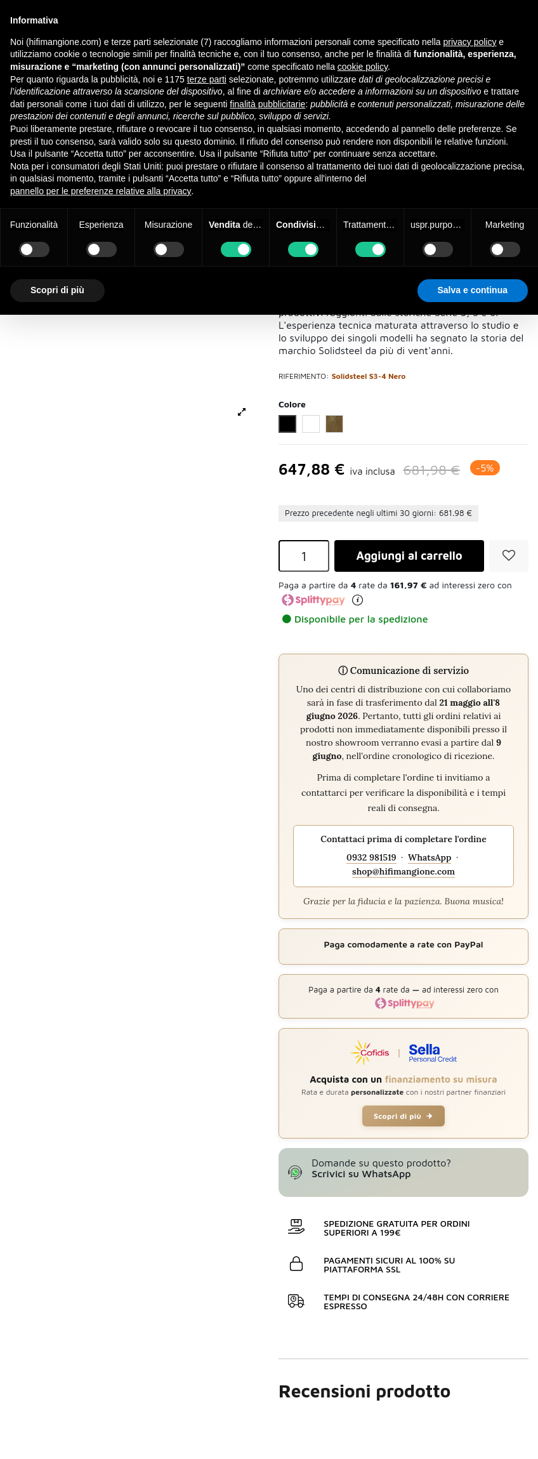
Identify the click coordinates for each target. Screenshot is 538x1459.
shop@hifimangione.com (403, 872)
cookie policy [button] (363, 67)
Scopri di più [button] (57, 290)
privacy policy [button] (469, 42)
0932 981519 (371, 858)
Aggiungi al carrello (409, 556)
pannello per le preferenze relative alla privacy (101, 191)
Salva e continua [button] (473, 290)
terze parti (206, 79)
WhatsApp (429, 858)
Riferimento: (304, 376)
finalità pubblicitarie (267, 104)
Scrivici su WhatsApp (361, 1174)
